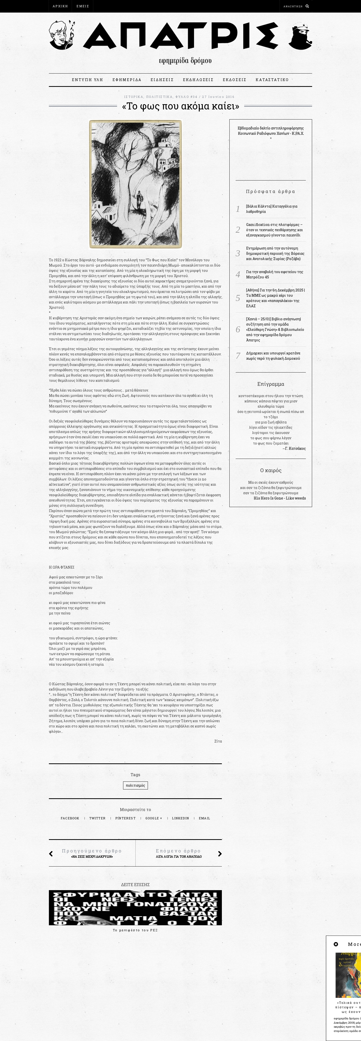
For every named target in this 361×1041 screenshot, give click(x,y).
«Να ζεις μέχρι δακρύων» (92, 853)
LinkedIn (181, 818)
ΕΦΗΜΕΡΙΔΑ (127, 79)
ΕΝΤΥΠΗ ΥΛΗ (88, 79)
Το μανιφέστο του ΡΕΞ (75, 930)
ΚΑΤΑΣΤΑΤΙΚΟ (272, 79)
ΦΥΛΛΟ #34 (186, 97)
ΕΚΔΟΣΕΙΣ (235, 79)
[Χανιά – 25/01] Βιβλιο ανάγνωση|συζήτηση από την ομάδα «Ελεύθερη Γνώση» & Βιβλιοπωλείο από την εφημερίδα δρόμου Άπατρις (275, 329)
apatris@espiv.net (65, 991)
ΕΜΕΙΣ (82, 6)
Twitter (98, 818)
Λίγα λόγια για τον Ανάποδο (178, 853)
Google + (154, 818)
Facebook (70, 818)
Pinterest (126, 818)
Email (204, 818)
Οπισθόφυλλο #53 (135, 930)
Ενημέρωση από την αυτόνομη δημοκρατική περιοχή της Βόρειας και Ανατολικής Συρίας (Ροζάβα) (275, 253)
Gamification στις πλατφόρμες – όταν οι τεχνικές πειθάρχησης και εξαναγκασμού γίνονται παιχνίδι (274, 229)
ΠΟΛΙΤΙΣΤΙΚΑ (159, 97)
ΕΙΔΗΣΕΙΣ (162, 79)
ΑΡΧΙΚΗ (60, 6)
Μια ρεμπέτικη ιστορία (195, 930)
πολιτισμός (135, 785)
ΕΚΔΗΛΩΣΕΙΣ (198, 79)
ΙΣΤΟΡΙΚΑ (133, 97)
